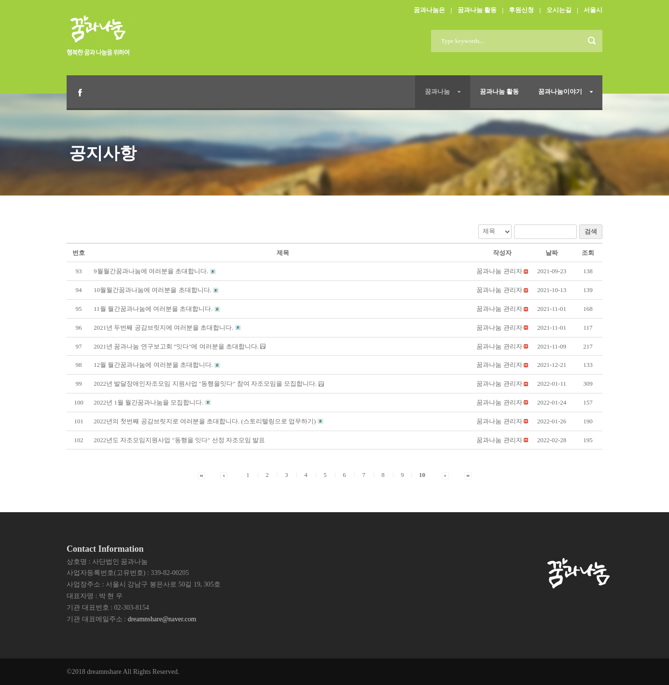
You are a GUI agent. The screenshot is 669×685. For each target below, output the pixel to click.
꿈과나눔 (437, 91)
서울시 (593, 10)
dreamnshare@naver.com (161, 619)
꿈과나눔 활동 (477, 10)
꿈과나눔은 (429, 10)
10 (422, 474)
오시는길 (558, 10)
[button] (499, 271)
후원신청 (521, 10)
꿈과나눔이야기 (560, 91)
